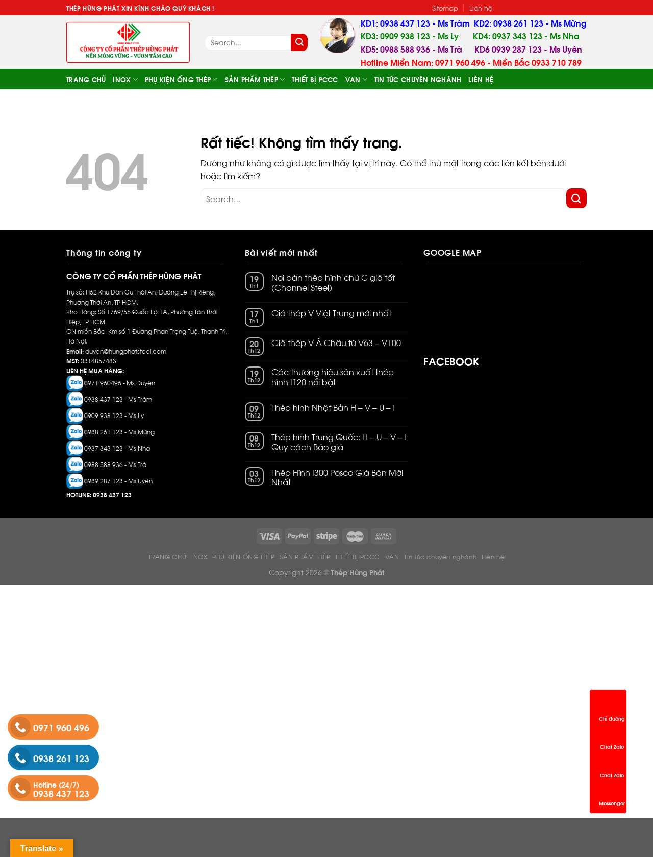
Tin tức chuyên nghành (417, 79)
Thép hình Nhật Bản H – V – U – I (333, 407)
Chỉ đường (612, 709)
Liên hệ (480, 7)
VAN (356, 79)
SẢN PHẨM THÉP (255, 79)
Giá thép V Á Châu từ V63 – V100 (336, 342)
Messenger (612, 793)
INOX (125, 79)
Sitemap (445, 7)
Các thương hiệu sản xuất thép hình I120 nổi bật (332, 376)
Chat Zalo (612, 737)
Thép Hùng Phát (357, 572)
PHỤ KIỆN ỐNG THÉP (181, 79)
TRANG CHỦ (86, 79)
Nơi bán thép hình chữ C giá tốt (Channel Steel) (333, 282)
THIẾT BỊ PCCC (315, 79)
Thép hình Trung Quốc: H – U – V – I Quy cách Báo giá (339, 442)
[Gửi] (299, 42)
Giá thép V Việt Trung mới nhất (331, 313)
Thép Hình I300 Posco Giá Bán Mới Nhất (337, 477)
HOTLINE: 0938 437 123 (99, 494)
